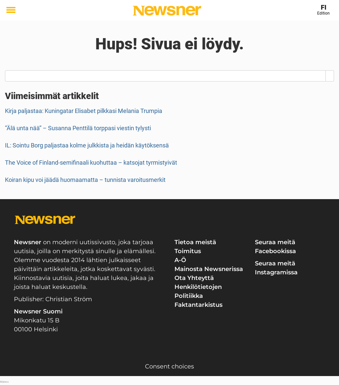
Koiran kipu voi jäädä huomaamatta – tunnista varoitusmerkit (85, 179)
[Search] (330, 76)
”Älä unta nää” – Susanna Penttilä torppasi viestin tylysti (78, 128)
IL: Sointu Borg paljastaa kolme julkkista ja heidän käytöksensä (87, 145)
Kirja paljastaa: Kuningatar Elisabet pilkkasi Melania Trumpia (83, 110)
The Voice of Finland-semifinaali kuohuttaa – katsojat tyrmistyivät (91, 162)
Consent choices (169, 366)
